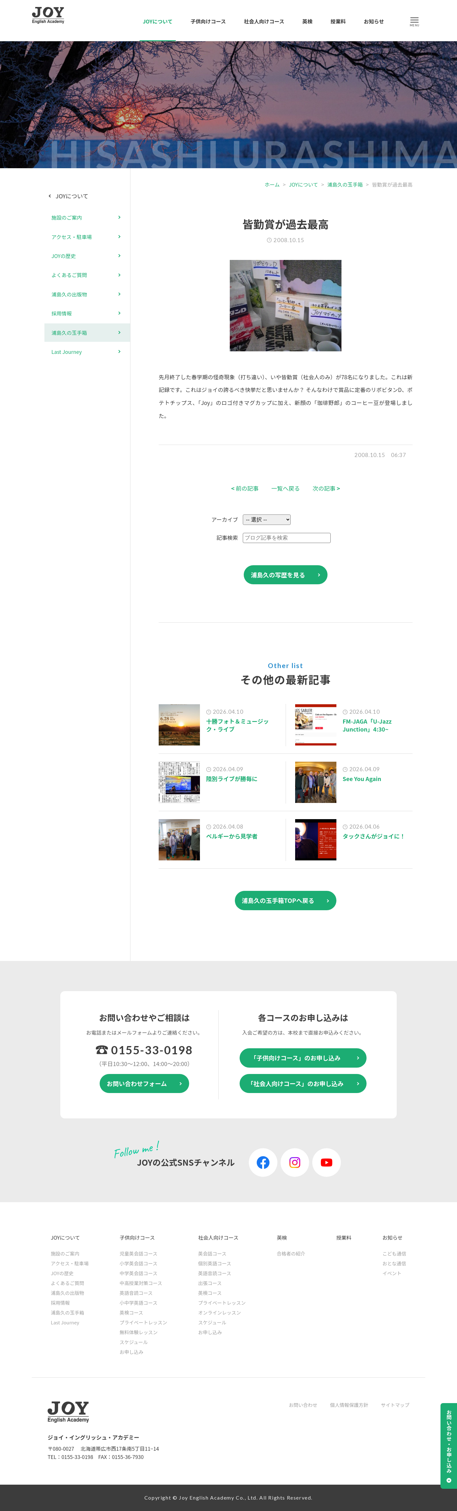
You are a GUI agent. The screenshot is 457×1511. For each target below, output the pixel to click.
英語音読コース (136, 1292)
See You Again (362, 778)
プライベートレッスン (143, 1322)
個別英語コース (214, 1263)
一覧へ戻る (285, 488)
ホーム (272, 184)
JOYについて (158, 21)
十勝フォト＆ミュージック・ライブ (237, 725)
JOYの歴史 (63, 256)
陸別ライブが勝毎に (232, 778)
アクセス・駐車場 (71, 237)
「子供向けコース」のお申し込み (295, 1057)
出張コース (210, 1283)
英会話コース (212, 1253)
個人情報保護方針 (349, 1405)
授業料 (338, 21)
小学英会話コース (138, 1263)
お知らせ (374, 21)
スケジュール (134, 1342)
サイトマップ (395, 1405)
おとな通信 (394, 1263)
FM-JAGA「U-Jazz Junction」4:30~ (367, 725)
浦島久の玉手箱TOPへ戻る (278, 900)
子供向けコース (208, 21)
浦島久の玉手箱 (345, 184)
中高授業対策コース (141, 1283)
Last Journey (66, 351)
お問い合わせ (303, 1405)
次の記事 (326, 488)
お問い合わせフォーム (137, 1083)
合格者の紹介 (291, 1253)
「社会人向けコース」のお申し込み (295, 1083)
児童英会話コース (138, 1253)
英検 (307, 21)
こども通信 (394, 1253)
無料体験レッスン (139, 1332)
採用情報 (61, 313)
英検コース (131, 1312)
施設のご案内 (66, 217)
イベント (391, 1273)
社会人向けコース (264, 21)
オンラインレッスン (219, 1312)
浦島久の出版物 (69, 294)
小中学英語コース (138, 1302)
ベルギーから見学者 (232, 836)
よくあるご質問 (69, 275)
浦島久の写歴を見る (278, 574)
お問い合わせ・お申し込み (449, 1441)
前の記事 (245, 488)
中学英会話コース (138, 1273)
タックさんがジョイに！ (374, 836)
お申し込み (131, 1352)
